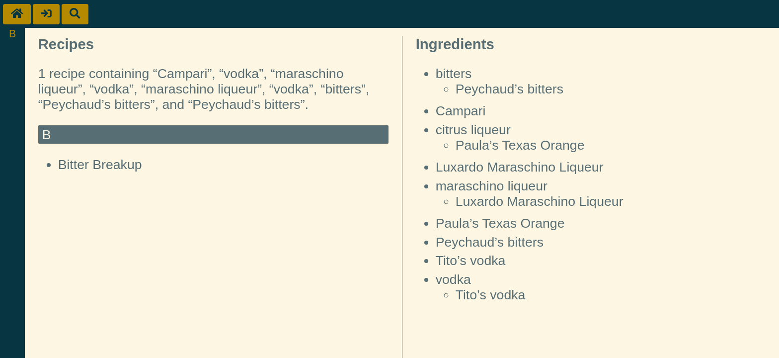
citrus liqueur (473, 129)
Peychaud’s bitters (509, 89)
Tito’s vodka (471, 260)
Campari (461, 110)
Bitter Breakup (100, 164)
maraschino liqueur (491, 186)
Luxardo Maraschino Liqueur (520, 167)
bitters (454, 73)
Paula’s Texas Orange (520, 145)
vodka (453, 279)
